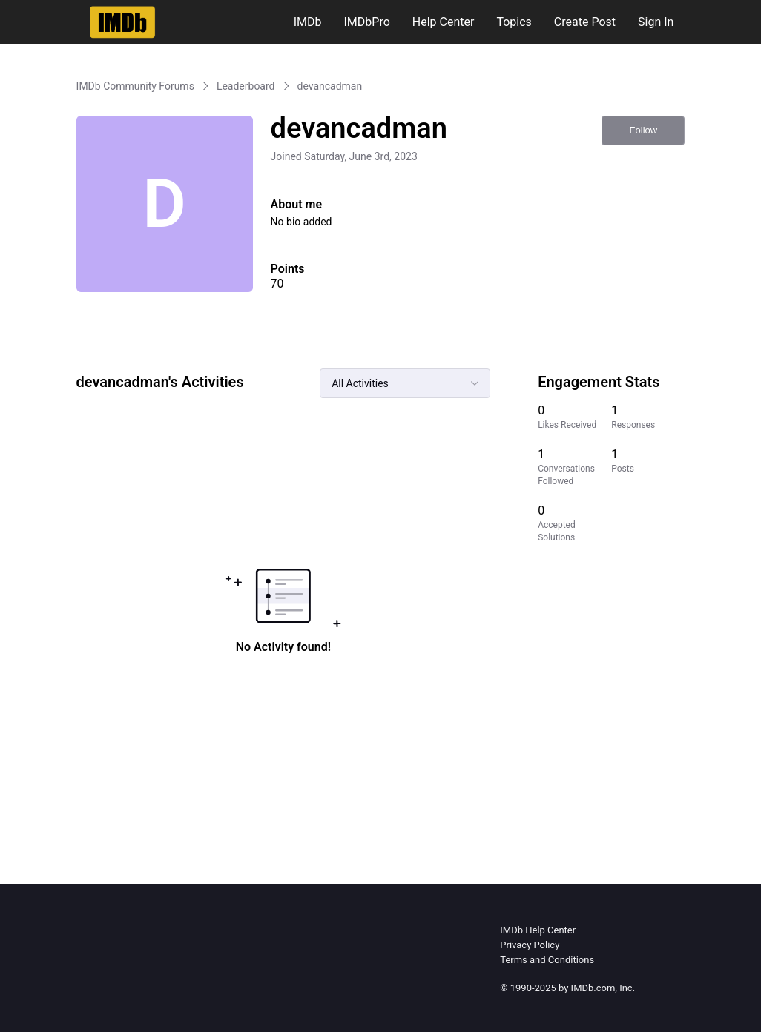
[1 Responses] (648, 417)
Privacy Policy (529, 944)
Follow (644, 130)
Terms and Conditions (547, 959)
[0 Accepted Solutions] (574, 523)
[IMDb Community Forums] (122, 22)
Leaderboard (246, 86)
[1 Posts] (648, 467)
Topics (513, 22)
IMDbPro (367, 22)
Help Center (443, 22)
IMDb (308, 22)
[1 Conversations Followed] (574, 467)
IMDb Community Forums (135, 86)
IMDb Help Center (538, 930)
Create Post (585, 22)
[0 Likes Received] (574, 417)
